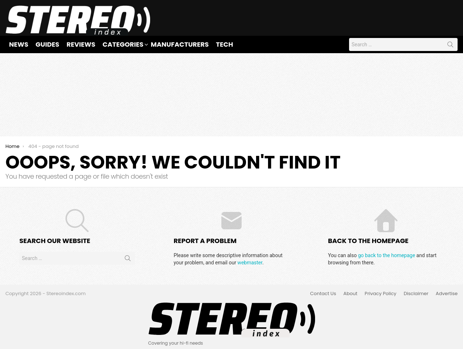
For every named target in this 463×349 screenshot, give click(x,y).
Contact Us (323, 294)
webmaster (249, 262)
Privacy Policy (380, 294)
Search (450, 46)
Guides (47, 44)
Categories (123, 44)
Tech (224, 44)
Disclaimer (416, 294)
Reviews (81, 44)
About (350, 294)
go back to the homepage (386, 255)
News (18, 44)
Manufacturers (180, 44)
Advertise (447, 294)
